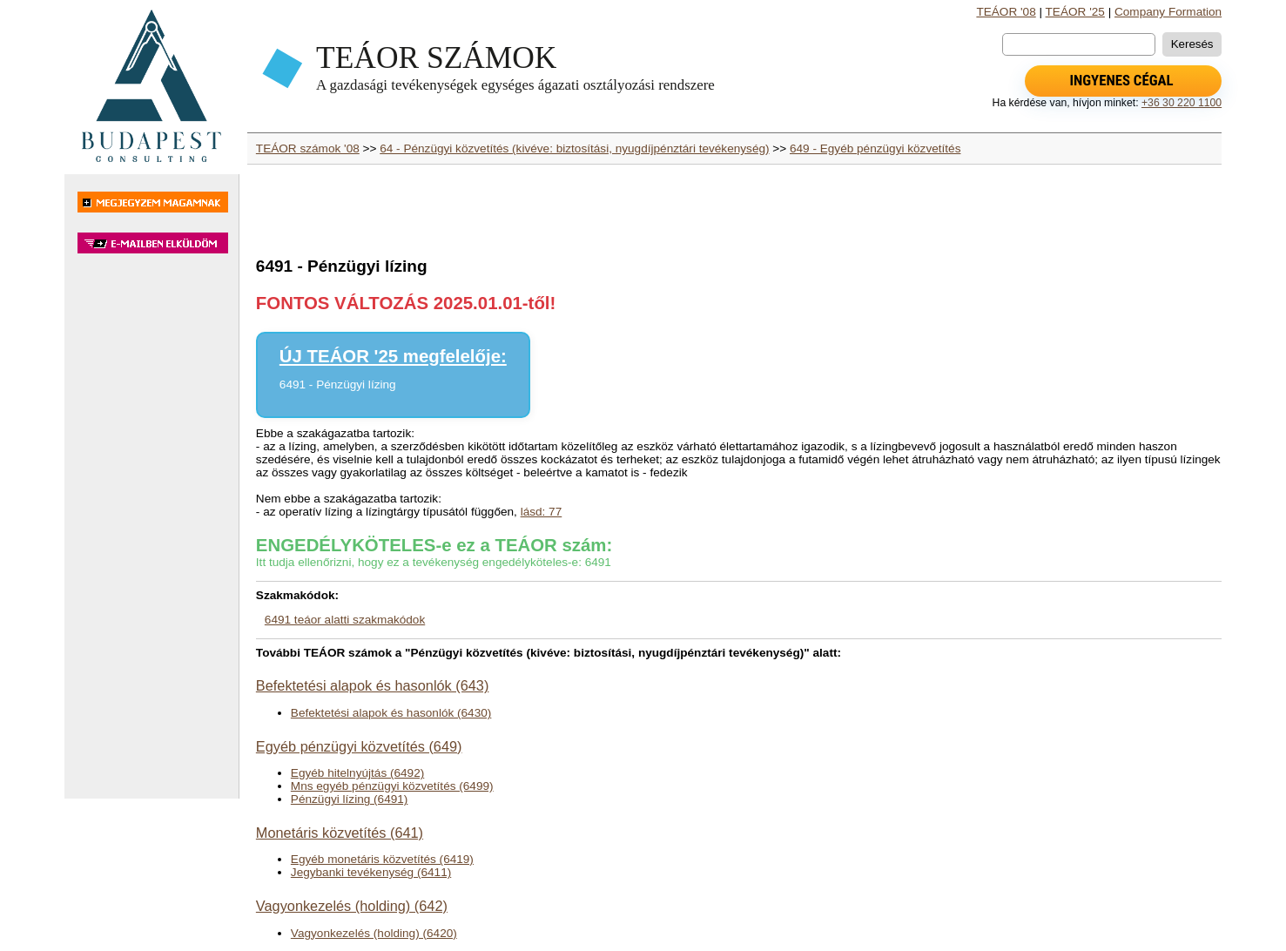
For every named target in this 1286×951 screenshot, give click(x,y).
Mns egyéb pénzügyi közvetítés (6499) (392, 785)
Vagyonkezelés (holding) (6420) (374, 933)
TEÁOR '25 (1075, 11)
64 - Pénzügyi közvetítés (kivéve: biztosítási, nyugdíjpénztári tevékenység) (574, 148)
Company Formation (1168, 11)
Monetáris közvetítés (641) (339, 832)
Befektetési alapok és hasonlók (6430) (391, 712)
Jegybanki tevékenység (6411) (371, 872)
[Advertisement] (151, 534)
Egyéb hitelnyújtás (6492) (357, 772)
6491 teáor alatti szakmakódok (345, 619)
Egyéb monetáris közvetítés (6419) (382, 859)
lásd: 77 (541, 511)
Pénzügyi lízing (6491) (349, 799)
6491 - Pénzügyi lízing (337, 384)
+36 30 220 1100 (1181, 103)
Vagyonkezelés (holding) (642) (352, 906)
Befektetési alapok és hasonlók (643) (372, 685)
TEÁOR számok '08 (308, 148)
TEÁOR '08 (1005, 11)
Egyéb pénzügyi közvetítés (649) (359, 746)
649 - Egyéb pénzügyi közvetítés (875, 148)
